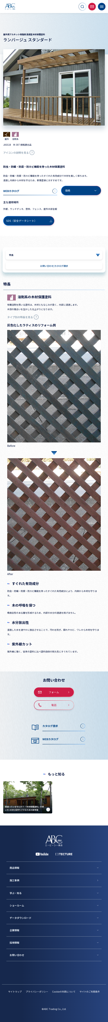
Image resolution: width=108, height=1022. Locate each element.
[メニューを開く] (102, 6)
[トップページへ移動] (10, 6)
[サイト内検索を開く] (82, 6)
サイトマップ (15, 991)
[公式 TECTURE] (64, 854)
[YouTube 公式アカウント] (42, 854)
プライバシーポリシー (37, 991)
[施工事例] (56, 880)
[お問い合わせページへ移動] (92, 6)
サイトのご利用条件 (90, 991)
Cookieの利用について (64, 991)
